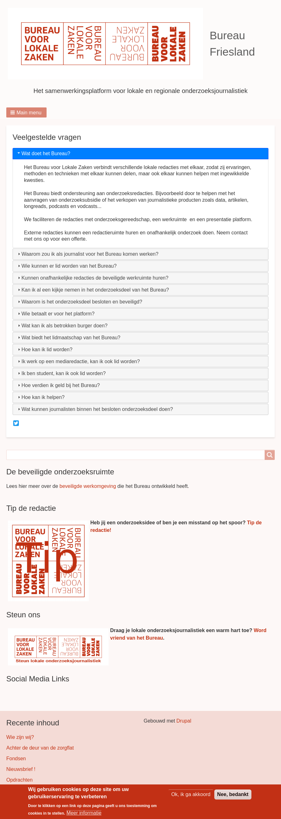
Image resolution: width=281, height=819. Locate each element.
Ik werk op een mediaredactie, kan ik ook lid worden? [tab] (78, 361)
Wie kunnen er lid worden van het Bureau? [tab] (66, 266)
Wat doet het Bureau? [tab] (43, 153)
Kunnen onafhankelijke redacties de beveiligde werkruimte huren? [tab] (92, 278)
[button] (26, 112)
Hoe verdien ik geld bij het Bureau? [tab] (58, 385)
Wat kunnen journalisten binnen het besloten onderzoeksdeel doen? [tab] (94, 409)
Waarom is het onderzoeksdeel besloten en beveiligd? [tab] (79, 301)
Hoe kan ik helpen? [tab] (40, 397)
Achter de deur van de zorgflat (40, 748)
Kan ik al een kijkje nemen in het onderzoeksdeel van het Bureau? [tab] (92, 289)
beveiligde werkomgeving (87, 486)
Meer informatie (83, 813)
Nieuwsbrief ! (20, 769)
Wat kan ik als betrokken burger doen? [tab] (61, 325)
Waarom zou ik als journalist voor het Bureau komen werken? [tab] (87, 254)
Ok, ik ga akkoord (191, 795)
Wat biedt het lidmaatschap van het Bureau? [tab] (68, 337)
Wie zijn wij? (20, 737)
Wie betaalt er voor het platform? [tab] (55, 313)
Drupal (184, 720)
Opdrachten (19, 780)
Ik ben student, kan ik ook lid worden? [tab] (61, 373)
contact (239, 232)
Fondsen (16, 758)
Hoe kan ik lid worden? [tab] (44, 349)
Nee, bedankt (233, 795)
